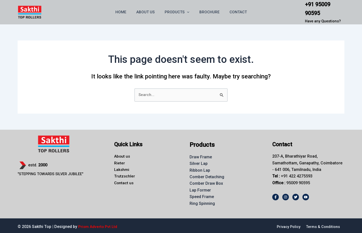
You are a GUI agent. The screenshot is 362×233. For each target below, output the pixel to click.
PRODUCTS (177, 10)
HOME (125, 10)
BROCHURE (207, 10)
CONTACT (233, 10)
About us (122, 153)
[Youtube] (305, 194)
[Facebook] (275, 194)
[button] (187, 10)
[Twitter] (295, 194)
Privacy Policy (287, 223)
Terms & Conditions (322, 223)
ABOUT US (148, 10)
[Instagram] (285, 194)
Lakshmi (122, 166)
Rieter (119, 160)
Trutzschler (124, 173)
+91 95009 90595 (323, 7)
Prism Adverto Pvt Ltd (98, 223)
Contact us (124, 179)
